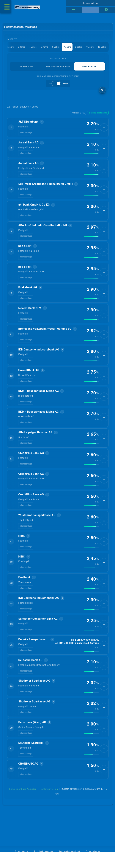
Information (90, 3)
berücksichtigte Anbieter (22, 795)
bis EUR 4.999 (26, 66)
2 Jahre (10, 47)
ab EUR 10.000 (89, 66)
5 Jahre (44, 47)
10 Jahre (102, 47)
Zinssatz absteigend (98, 113)
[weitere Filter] (102, 90)
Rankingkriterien (49, 795)
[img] (91, 133)
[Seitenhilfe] (107, 10)
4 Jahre (33, 47)
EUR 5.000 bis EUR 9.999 (58, 66)
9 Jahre (90, 47)
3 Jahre (21, 47)
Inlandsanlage (26, 133)
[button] (57, 127)
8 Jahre (78, 47)
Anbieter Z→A (78, 113)
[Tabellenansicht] (74, 10)
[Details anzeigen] (104, 128)
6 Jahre (55, 47)
